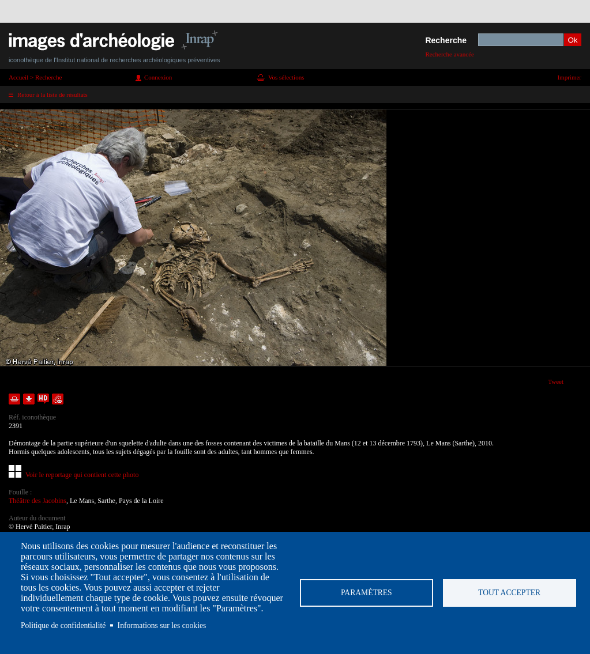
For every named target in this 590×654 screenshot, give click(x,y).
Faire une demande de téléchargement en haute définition (43, 399)
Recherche (446, 40)
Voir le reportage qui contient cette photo (81, 475)
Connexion (158, 77)
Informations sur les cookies (162, 625)
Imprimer (569, 77)
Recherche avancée (449, 54)
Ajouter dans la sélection (14, 399)
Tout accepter (509, 592)
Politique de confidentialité (63, 625)
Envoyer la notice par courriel (57, 399)
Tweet (555, 381)
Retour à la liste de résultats (52, 94)
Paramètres (366, 592)
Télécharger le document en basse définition (29, 399)
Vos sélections (286, 77)
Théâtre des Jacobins (37, 501)
